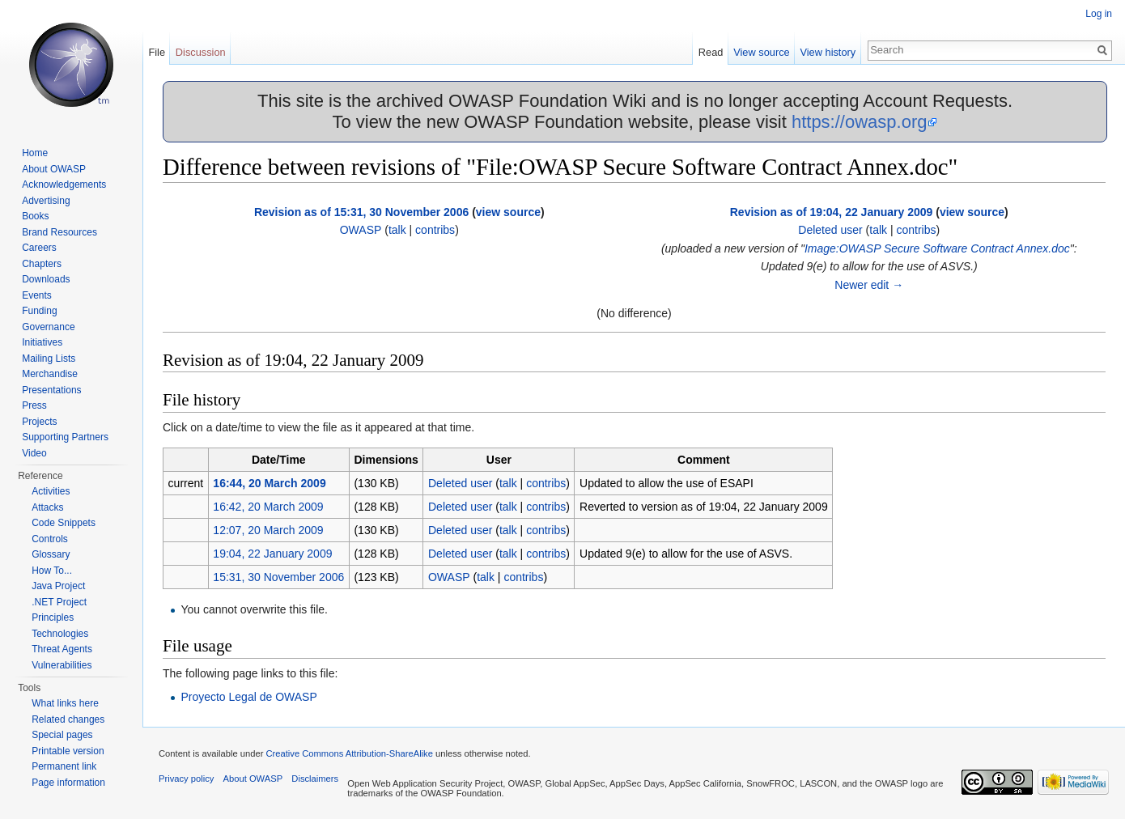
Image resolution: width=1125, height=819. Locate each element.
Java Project (58, 586)
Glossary (51, 554)
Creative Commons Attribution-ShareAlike (348, 753)
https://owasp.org (860, 122)
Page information (68, 782)
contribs (435, 229)
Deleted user (830, 229)
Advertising (46, 200)
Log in (1098, 13)
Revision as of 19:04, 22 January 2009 (831, 212)
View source (761, 52)
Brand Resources (59, 232)
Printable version (68, 751)
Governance (48, 327)
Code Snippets (64, 522)
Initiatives (42, 342)
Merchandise (50, 374)
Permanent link (64, 766)
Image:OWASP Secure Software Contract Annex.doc (937, 248)
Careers (39, 247)
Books (35, 216)
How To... (52, 570)
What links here (65, 703)
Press (34, 405)
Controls (50, 539)
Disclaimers (314, 778)
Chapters (42, 263)
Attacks (47, 507)
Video (34, 453)
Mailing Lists (48, 358)
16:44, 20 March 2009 (269, 483)
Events (37, 295)
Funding (39, 310)
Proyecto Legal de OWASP (248, 696)
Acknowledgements (64, 184)
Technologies (60, 633)
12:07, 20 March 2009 (268, 530)
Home (35, 153)
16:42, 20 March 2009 (268, 506)
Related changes (68, 719)
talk (397, 229)
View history (827, 52)
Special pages (62, 734)
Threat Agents (62, 649)
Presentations (51, 390)
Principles (53, 617)
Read (711, 52)
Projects (39, 421)
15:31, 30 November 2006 (278, 577)
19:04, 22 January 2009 (272, 553)
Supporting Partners (65, 437)
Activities (51, 491)
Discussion (201, 52)
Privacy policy (186, 778)
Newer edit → (868, 284)
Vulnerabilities (61, 665)
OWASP (361, 229)
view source (508, 212)
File (156, 52)
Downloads (46, 279)
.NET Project (59, 602)
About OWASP (54, 169)
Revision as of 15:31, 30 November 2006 (361, 212)
